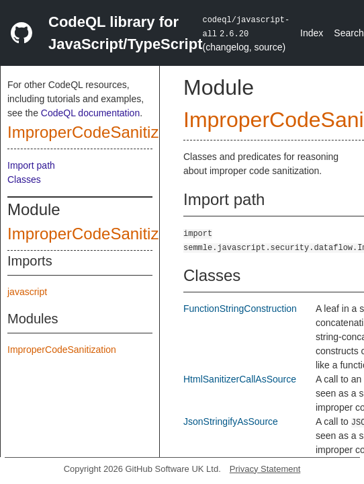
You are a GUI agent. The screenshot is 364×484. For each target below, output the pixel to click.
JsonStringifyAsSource (230, 421)
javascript (27, 291)
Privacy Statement (265, 469)
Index (311, 33)
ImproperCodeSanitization (100, 132)
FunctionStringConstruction (240, 308)
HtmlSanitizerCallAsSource (239, 379)
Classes (24, 179)
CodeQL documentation (90, 113)
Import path (31, 165)
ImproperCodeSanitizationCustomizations (155, 234)
